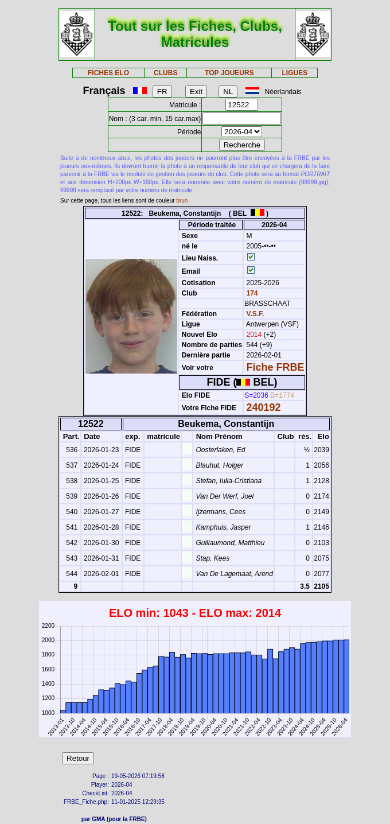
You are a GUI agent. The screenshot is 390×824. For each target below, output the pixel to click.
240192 (264, 407)
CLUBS (165, 73)
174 (251, 293)
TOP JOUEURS (229, 73)
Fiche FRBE (276, 367)
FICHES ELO (108, 73)
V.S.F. (255, 314)
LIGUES (294, 73)
